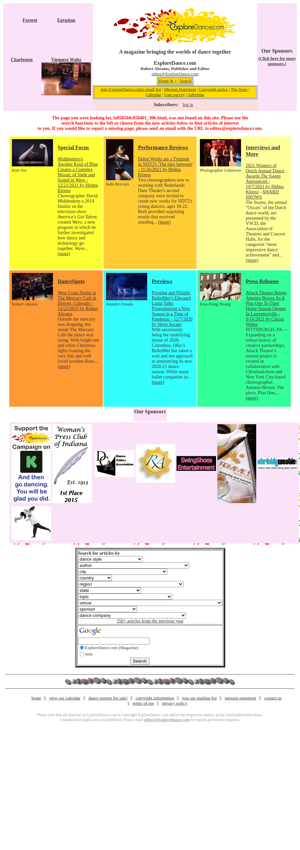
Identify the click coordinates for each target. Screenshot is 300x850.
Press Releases (262, 281)
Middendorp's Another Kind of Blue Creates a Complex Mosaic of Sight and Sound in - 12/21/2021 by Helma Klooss (78, 175)
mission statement (240, 697)
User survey (174, 94)
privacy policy (174, 703)
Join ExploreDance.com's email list (130, 89)
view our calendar (64, 697)
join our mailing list (199, 697)
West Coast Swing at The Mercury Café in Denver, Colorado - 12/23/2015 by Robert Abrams (78, 303)
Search (185, 80)
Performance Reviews (163, 147)
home (36, 697)
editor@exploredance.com (235, 128)
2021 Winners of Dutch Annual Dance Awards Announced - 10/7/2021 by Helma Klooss (265, 178)
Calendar (153, 94)
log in (188, 104)
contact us (273, 697)
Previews (162, 281)
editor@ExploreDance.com (174, 73)
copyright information (155, 697)
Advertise (196, 94)
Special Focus (73, 147)
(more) (64, 253)
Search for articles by (99, 553)
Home (163, 80)
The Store (239, 89)
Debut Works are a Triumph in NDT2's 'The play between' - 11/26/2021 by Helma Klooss (165, 167)
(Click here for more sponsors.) (276, 61)
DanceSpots (71, 281)
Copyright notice (213, 89)
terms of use (143, 703)
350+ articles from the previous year (150, 621)
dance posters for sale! (107, 697)
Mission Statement (180, 89)
